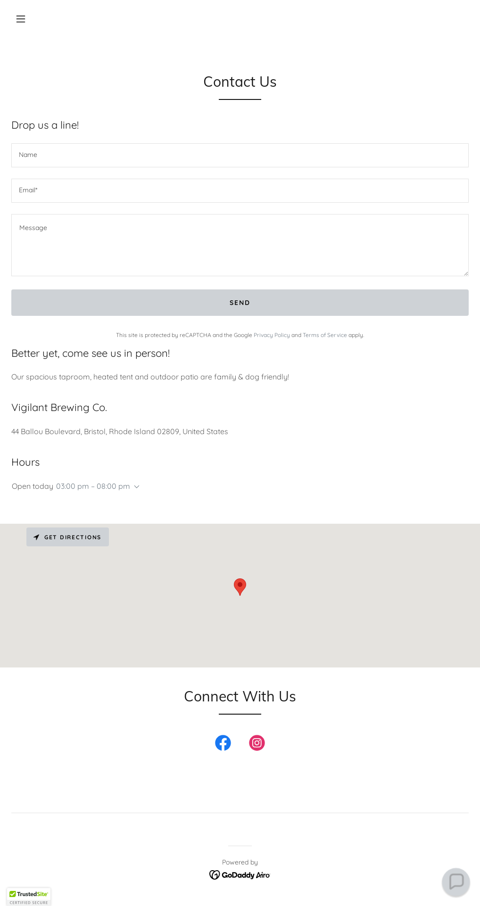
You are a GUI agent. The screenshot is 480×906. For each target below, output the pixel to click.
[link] (223, 744)
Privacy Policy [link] (272, 334)
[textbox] (240, 155)
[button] (20, 18)
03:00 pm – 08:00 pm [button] (93, 486)
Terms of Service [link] (325, 334)
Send (240, 302)
